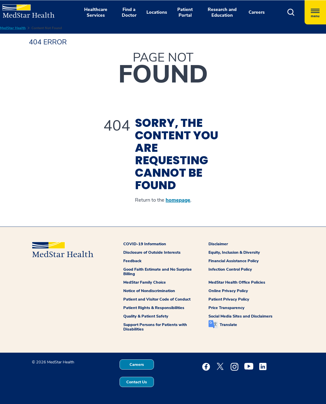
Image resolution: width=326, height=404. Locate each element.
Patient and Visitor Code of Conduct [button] (157, 299)
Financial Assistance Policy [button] (233, 261)
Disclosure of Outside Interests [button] (152, 252)
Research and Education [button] (222, 12)
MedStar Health (13, 28)
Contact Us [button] (136, 382)
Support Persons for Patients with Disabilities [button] (155, 327)
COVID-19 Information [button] (144, 244)
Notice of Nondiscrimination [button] (149, 291)
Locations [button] (156, 12)
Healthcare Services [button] (95, 12)
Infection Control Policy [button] (230, 269)
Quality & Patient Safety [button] (145, 316)
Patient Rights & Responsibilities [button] (153, 308)
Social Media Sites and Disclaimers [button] (240, 316)
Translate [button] (228, 324)
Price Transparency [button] (226, 308)
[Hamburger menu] (315, 12)
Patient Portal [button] (185, 12)
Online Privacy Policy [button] (228, 291)
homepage (178, 200)
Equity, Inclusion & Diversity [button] (234, 252)
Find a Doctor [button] (129, 12)
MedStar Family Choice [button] (144, 282)
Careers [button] (257, 12)
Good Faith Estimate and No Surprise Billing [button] (157, 272)
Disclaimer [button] (218, 244)
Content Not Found (46, 28)
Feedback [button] (132, 261)
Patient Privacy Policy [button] (228, 299)
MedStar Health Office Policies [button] (236, 282)
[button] (291, 12)
